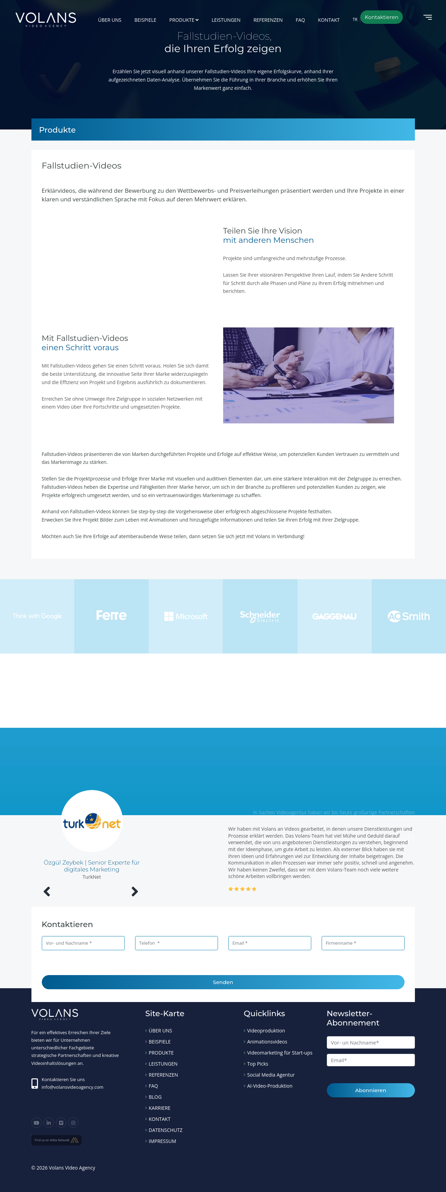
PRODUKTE (181, 20)
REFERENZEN (268, 20)
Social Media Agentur (271, 1074)
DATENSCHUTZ (166, 1130)
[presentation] (47, 891)
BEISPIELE (145, 20)
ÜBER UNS (110, 20)
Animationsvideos (267, 1041)
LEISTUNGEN (226, 20)
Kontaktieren (382, 17)
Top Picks (257, 1063)
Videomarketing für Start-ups (280, 1052)
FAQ (300, 20)
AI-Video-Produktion (270, 1086)
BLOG (155, 1097)
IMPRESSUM (163, 1141)
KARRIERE (160, 1108)
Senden (223, 982)
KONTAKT (329, 20)
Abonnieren (370, 1090)
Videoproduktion (266, 1030)
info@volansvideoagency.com (73, 1087)
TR (355, 19)
